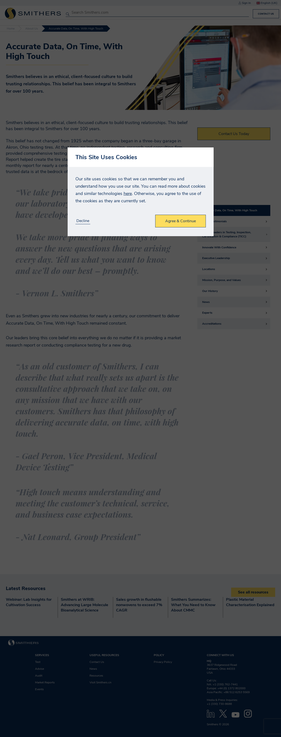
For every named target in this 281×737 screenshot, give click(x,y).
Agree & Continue (180, 221)
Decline (82, 220)
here (128, 193)
